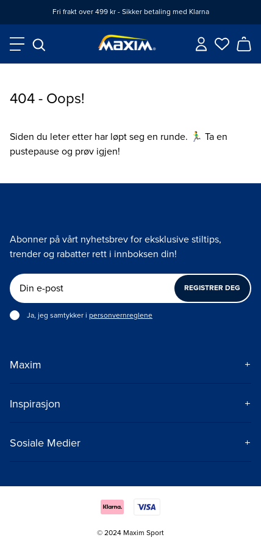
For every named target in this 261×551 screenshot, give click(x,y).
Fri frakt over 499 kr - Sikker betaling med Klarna (130, 11)
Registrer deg (212, 288)
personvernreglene (120, 315)
